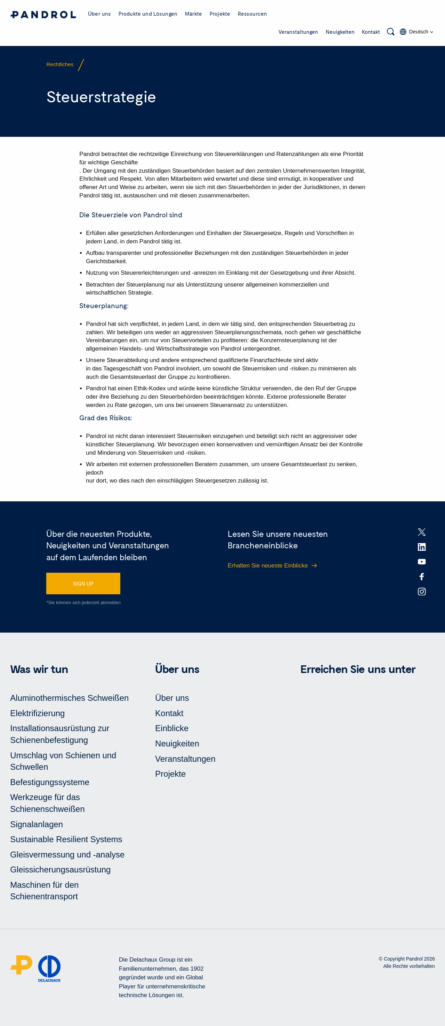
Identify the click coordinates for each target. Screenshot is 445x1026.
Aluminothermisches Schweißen (69, 698)
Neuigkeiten (340, 32)
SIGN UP (83, 583)
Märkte (193, 13)
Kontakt (371, 32)
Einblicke (171, 728)
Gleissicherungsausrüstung (60, 869)
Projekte (220, 13)
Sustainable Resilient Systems (66, 839)
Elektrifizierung (37, 713)
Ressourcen (252, 13)
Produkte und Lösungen (148, 13)
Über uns (99, 13)
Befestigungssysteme (49, 782)
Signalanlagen (36, 824)
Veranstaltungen (298, 32)
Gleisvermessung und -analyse (67, 854)
